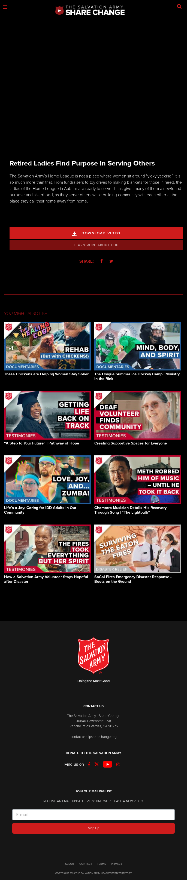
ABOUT (69, 864)
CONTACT (85, 864)
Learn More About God (96, 245)
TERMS (101, 864)
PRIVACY (116, 864)
